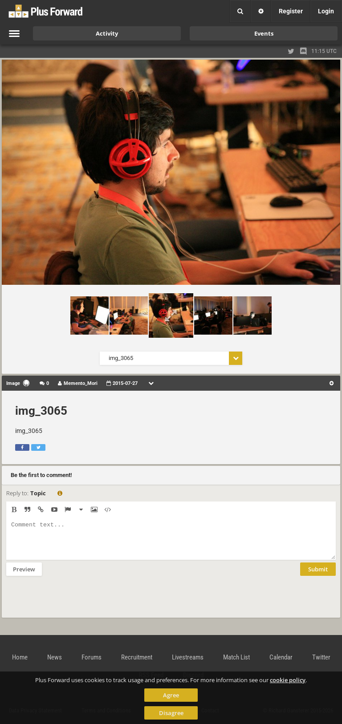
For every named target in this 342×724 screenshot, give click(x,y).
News (54, 657)
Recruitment (136, 657)
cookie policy (287, 680)
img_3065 (41, 410)
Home (20, 657)
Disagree (171, 713)
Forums (91, 657)
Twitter (321, 657)
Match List (236, 657)
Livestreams (188, 657)
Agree (171, 695)
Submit (318, 576)
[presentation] (74, 602)
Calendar (281, 657)
